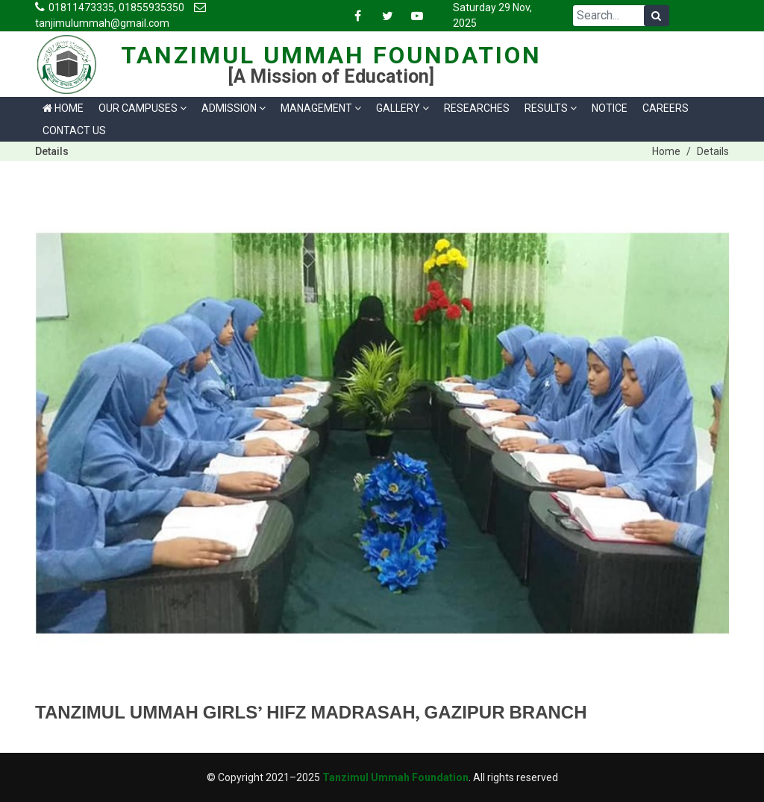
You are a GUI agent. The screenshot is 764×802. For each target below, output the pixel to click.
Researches (477, 108)
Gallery (402, 108)
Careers (665, 108)
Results (551, 108)
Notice (609, 108)
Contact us (74, 130)
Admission (233, 108)
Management (321, 108)
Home (63, 108)
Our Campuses (142, 108)
